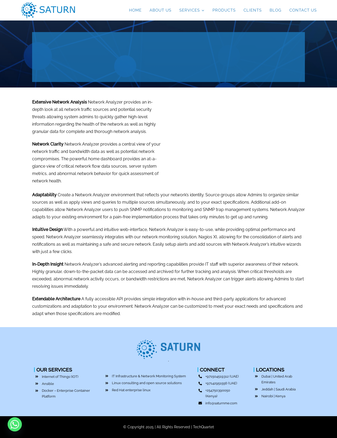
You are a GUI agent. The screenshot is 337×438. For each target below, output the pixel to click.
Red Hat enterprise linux (131, 390)
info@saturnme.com (221, 403)
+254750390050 (217, 390)
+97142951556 (216, 383)
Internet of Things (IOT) (60, 377)
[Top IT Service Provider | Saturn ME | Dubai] (48, 3)
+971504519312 (217, 376)
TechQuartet (203, 427)
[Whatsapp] (15, 424)
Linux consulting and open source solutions (147, 383)
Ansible (48, 384)
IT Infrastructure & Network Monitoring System (149, 376)
